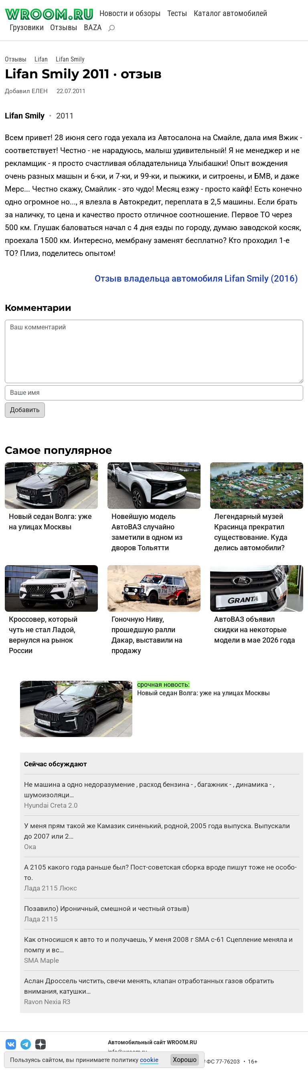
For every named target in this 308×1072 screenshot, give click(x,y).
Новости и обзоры (130, 13)
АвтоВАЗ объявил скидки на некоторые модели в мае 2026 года (254, 629)
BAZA (93, 27)
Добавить (25, 410)
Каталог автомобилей (230, 13)
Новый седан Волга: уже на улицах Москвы (203, 693)
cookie (149, 1060)
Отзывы (63, 27)
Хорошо (185, 1060)
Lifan (41, 59)
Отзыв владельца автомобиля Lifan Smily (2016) (196, 279)
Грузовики (27, 27)
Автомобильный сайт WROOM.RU (152, 1042)
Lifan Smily (70, 59)
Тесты (177, 13)
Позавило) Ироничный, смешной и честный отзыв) (106, 909)
